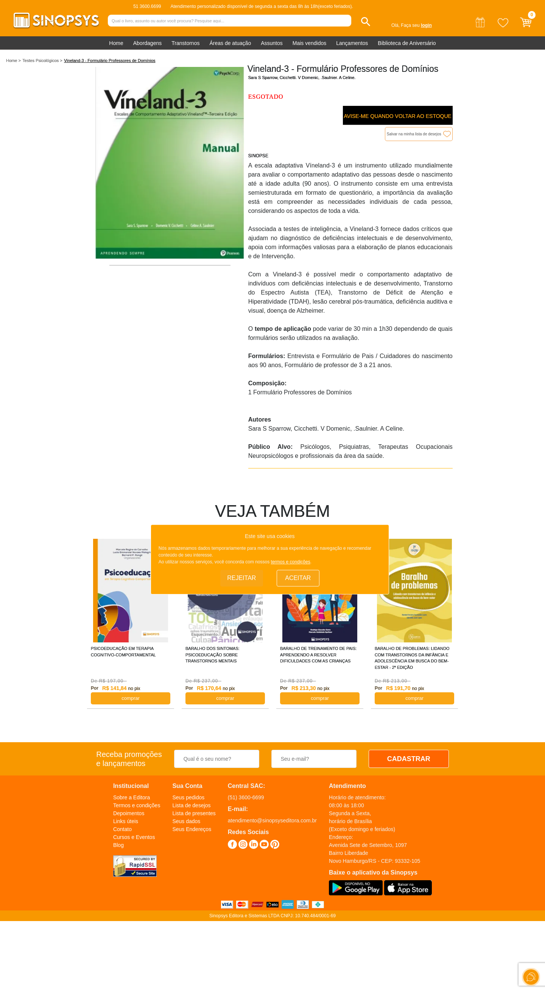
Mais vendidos (310, 43)
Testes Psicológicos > (42, 60)
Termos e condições (136, 805)
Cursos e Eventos (134, 837)
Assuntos (272, 43)
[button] (366, 22)
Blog (118, 845)
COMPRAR (130, 698)
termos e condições (290, 562)
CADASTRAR (408, 759)
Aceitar (298, 578)
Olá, (395, 25)
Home (116, 43)
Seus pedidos (188, 797)
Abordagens (147, 43)
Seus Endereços (191, 829)
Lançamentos (352, 43)
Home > (13, 60)
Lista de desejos (191, 805)
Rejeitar (241, 578)
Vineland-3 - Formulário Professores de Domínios (109, 60)
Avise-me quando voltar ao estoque (397, 116)
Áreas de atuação (230, 43)
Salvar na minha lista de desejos (414, 134)
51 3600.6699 (147, 6)
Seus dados (186, 821)
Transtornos (185, 43)
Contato (122, 829)
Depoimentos (129, 813)
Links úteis (125, 821)
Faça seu (416, 25)
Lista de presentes (193, 813)
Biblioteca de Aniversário (407, 43)
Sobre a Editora (131, 797)
